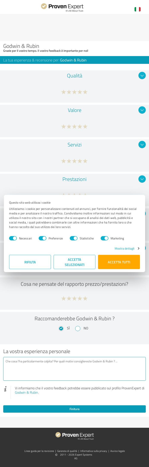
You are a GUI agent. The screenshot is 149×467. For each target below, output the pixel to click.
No (86, 328)
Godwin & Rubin (26, 392)
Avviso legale (117, 451)
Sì (68, 328)
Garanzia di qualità (67, 451)
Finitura (74, 409)
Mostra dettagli (125, 248)
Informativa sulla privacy (93, 451)
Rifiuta (30, 261)
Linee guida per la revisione (39, 451)
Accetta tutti (119, 261)
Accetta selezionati (74, 262)
